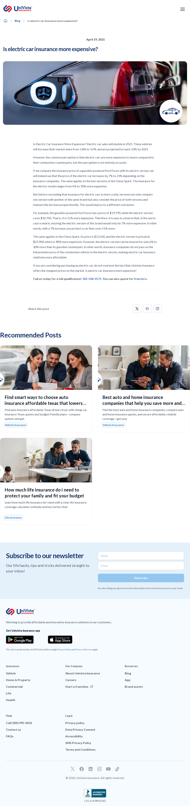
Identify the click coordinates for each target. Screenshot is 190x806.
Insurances (12, 666)
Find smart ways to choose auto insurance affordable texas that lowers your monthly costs (44, 403)
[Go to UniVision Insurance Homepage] (18, 9)
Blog (17, 20)
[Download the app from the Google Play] (20, 640)
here (143, 278)
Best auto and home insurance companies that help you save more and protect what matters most (142, 403)
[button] (137, 309)
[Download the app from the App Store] (60, 640)
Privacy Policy (64, 649)
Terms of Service (84, 649)
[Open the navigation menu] (182, 9)
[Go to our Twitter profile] (73, 769)
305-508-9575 (91, 278)
